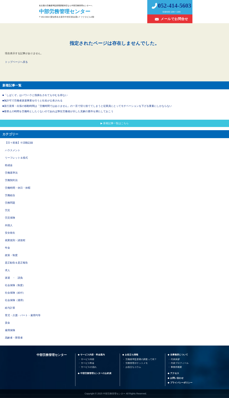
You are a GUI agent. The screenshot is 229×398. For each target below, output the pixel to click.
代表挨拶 (175, 359)
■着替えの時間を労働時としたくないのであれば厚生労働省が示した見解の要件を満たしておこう (57, 111)
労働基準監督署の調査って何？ (141, 359)
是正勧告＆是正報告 (16, 262)
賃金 (7, 322)
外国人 (9, 225)
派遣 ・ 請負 (14, 277)
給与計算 (10, 307)
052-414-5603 (174, 5)
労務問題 (10, 202)
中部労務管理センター (52, 355)
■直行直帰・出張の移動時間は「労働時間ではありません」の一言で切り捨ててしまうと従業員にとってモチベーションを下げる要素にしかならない (87, 106)
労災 (7, 210)
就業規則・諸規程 (15, 240)
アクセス (174, 373)
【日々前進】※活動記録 (19, 142)
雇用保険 (10, 330)
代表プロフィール (180, 363)
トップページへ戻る (16, 62)
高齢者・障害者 (14, 337)
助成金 (9, 165)
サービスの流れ (89, 367)
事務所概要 (176, 367)
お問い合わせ (177, 378)
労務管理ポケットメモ (136, 363)
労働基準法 (11, 172)
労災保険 (10, 217)
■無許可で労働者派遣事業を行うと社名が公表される (32, 100)
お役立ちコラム (133, 367)
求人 (7, 270)
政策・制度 (11, 255)
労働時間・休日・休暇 (17, 187)
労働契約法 (11, 180)
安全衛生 (10, 232)
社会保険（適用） (15, 300)
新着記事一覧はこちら (116, 123)
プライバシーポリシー (181, 382)
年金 (7, 247)
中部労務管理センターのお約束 (95, 373)
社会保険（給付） (15, 292)
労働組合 (10, 195)
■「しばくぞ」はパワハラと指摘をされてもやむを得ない (35, 95)
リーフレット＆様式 (16, 157)
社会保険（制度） (15, 285)
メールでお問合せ (174, 19)
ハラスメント (12, 150)
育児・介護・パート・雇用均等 (23, 315)
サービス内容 (87, 359)
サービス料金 (87, 363)
